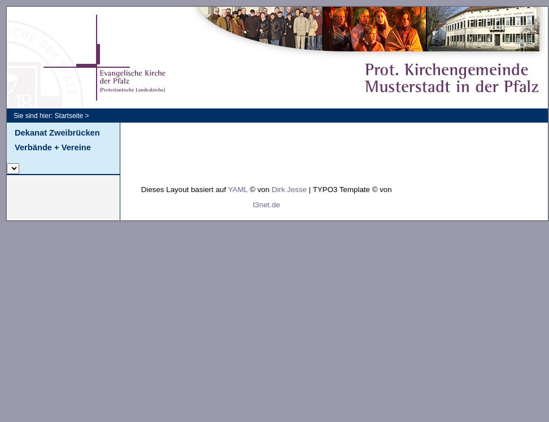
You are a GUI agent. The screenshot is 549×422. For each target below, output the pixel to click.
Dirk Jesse (289, 189)
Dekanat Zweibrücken (57, 132)
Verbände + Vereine (53, 147)
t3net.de (266, 205)
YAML (238, 189)
